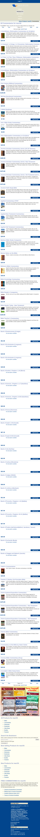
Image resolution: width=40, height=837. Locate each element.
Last (37, 27)
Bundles (6, 730)
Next (31, 27)
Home (20, 9)
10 (21, 29)
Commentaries (7, 722)
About (20, 18)
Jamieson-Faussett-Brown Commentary (13, 789)
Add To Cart (35, 41)
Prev (9, 27)
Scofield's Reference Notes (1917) (12, 793)
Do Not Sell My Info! (15, 822)
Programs (6, 731)
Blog (20, 16)
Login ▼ (20, 1)
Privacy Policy (14, 823)
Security (12, 825)
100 (26, 29)
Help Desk (20, 14)
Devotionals (7, 726)
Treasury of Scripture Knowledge (11, 795)
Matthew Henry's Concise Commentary (13, 791)
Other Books (7, 728)
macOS (29, 21)
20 (22, 29)
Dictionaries (7, 724)
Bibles (5, 720)
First (3, 27)
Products (20, 11)
